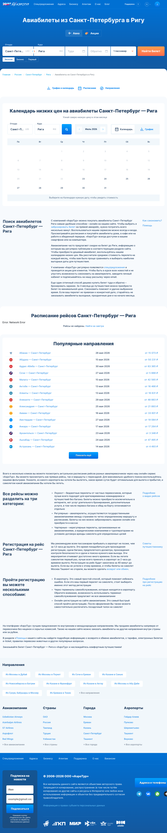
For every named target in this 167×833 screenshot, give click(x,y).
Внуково (128, 739)
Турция (47, 733)
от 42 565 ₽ (151, 379)
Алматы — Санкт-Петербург (35, 393)
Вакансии (110, 758)
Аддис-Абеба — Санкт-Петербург (38, 366)
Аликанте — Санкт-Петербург (36, 399)
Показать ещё (83, 455)
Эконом (9, 59)
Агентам (86, 4)
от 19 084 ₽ (151, 419)
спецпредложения (114, 267)
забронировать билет (63, 227)
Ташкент (88, 739)
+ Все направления (89, 693)
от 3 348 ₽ (152, 433)
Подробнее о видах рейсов (151, 495)
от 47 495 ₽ (151, 440)
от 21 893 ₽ (151, 406)
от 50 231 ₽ (151, 359)
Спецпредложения (44, 4)
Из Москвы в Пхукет (49, 674)
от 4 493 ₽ (152, 446)
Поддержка (80, 758)
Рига (48, 75)
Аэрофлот (7, 733)
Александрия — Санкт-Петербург (38, 406)
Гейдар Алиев (131, 717)
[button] (132, 4)
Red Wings (7, 739)
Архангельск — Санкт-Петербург (38, 433)
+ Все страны (50, 744)
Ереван (87, 722)
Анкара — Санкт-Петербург (35, 426)
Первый (32, 59)
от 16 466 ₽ (151, 386)
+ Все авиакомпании (13, 744)
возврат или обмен (117, 569)
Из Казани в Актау (93, 683)
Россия (18, 75)
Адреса (61, 4)
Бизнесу (73, 4)
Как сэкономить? (152, 220)
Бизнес (20, 59)
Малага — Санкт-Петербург (35, 379)
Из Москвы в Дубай (16, 674)
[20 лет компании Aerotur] (6, 4)
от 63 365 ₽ (151, 366)
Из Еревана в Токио (60, 693)
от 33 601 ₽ (151, 413)
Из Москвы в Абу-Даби (126, 683)
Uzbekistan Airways (12, 717)
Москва (88, 717)
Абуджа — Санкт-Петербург (35, 359)
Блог (107, 4)
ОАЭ (45, 717)
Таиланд (47, 728)
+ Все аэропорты (133, 744)
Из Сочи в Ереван (81, 674)
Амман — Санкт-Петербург (34, 413)
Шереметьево (131, 728)
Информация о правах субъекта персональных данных (74, 805)
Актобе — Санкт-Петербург (35, 386)
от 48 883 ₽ (151, 399)
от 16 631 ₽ (151, 393)
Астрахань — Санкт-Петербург (37, 446)
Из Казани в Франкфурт (59, 683)
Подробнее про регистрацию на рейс (152, 582)
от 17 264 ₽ (151, 426)
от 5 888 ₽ (152, 373)
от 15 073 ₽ (151, 353)
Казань (87, 728)
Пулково (128, 722)
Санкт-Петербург (34, 75)
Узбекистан (49, 739)
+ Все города (90, 744)
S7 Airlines (7, 728)
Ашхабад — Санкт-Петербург (36, 440)
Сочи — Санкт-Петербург (33, 373)
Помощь (147, 225)
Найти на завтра (94, 326)
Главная (6, 75)
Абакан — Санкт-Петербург (35, 353)
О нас (98, 4)
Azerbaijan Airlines (12, 722)
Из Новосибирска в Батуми (20, 683)
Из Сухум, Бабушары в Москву (22, 693)
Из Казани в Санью (112, 674)
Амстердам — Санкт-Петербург (37, 419)
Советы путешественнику (153, 545)
